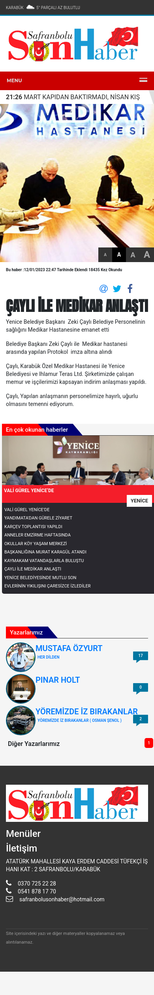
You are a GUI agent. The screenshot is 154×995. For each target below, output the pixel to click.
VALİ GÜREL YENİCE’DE (27, 509)
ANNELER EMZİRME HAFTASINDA (37, 535)
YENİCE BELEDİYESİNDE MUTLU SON (40, 577)
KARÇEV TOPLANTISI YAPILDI (33, 526)
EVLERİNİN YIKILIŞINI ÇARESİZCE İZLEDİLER (47, 586)
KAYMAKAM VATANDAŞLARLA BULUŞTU (44, 560)
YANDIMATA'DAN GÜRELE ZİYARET (38, 518)
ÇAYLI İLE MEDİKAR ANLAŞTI (32, 569)
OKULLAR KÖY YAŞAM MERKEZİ (35, 543)
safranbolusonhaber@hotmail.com (62, 899)
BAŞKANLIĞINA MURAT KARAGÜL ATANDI (45, 552)
